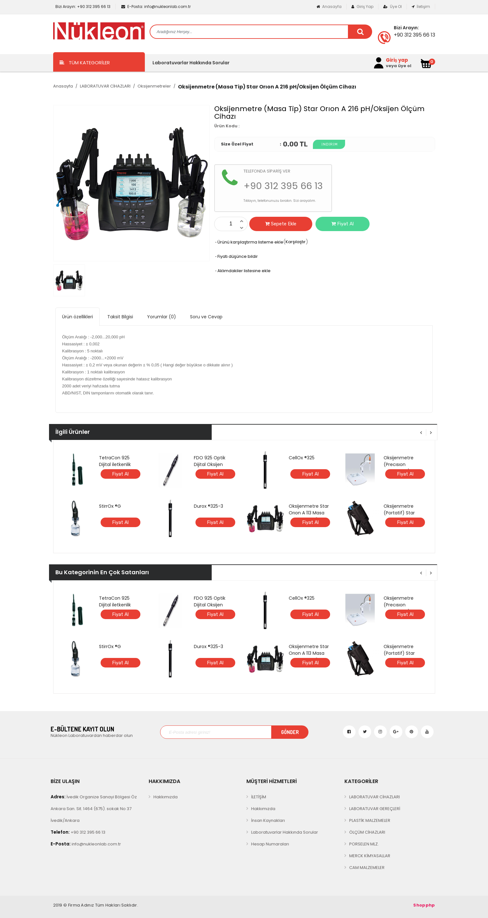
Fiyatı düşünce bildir (236, 256)
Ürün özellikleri (77, 317)
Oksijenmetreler (154, 86)
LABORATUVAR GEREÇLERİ (374, 809)
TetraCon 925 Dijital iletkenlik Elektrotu (115, 464)
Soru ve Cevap (206, 317)
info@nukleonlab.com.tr (156, 6)
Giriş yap (397, 60)
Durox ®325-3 (208, 506)
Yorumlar (161, 317)
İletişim (421, 6)
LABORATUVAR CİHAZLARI (105, 86)
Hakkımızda (165, 797)
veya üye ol (398, 66)
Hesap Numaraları (270, 844)
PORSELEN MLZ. (364, 844)
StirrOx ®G (110, 506)
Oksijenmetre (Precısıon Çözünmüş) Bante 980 (404, 468)
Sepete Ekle (280, 224)
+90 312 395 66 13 (82, 6)
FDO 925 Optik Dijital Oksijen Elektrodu (209, 464)
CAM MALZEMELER (367, 868)
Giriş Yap (362, 6)
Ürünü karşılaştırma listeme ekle (248, 242)
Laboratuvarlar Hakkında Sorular (191, 63)
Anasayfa (329, 6)
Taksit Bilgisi (120, 317)
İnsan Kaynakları (268, 820)
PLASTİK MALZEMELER (369, 820)
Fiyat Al (342, 224)
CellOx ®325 (302, 458)
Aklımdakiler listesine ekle (242, 271)
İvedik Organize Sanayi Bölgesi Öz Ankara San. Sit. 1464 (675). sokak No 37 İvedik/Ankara (94, 808)
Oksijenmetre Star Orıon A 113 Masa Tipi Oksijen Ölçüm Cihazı (309, 516)
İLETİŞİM (258, 797)
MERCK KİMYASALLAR (369, 856)
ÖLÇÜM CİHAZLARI (367, 832)
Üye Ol (392, 6)
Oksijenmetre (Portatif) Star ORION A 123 (399, 513)
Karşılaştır (296, 242)
